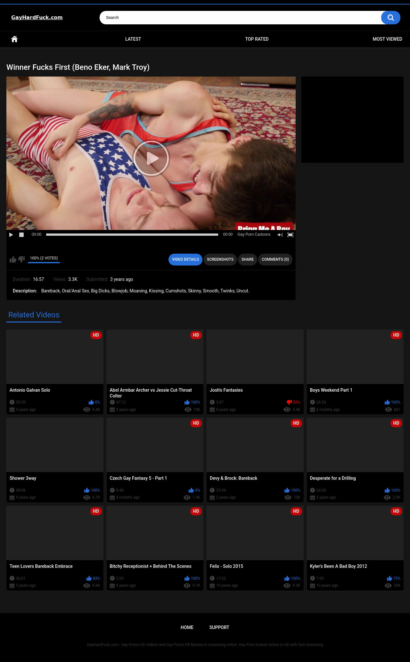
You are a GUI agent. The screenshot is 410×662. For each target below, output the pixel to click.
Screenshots (220, 259)
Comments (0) (275, 259)
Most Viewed (387, 39)
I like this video (13, 259)
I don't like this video (21, 259)
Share (248, 259)
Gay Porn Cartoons (253, 234)
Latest (133, 39)
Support (219, 627)
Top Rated (256, 39)
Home (14, 39)
